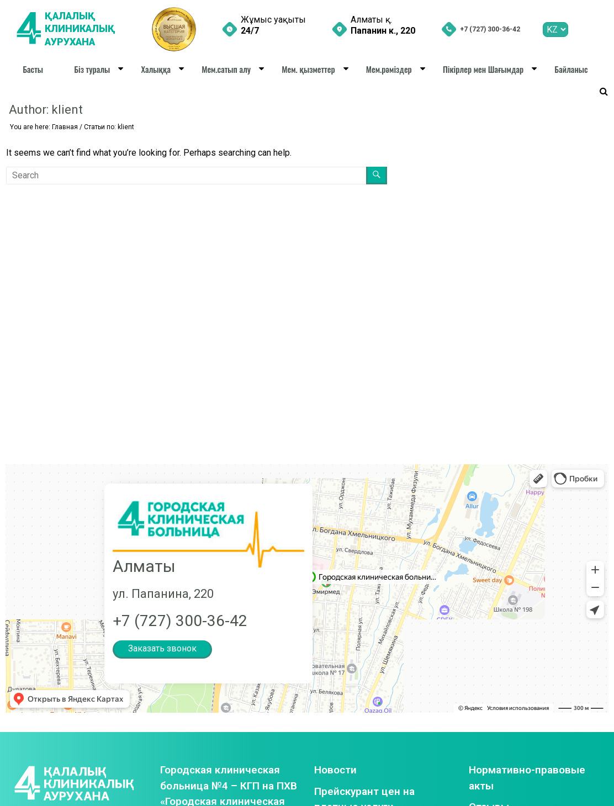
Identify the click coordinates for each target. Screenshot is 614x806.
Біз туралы (92, 69)
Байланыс (570, 69)
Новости (335, 769)
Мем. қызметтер (308, 69)
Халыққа (156, 69)
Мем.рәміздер (389, 69)
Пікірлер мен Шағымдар (483, 69)
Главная (65, 127)
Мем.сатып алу (226, 69)
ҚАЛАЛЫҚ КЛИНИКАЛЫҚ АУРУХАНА (81, 29)
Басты (33, 69)
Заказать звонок (162, 648)
